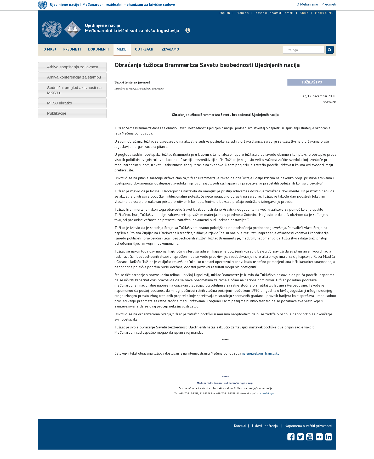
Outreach (144, 49)
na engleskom (252, 353)
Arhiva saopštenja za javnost (72, 67)
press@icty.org (267, 393)
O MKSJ (49, 49)
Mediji (122, 49)
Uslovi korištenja (265, 425)
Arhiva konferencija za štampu (74, 77)
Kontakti (240, 425)
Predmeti (72, 49)
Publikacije (56, 113)
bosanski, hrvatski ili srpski (274, 13)
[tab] (72, 67)
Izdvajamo (170, 49)
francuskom (273, 353)
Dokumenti (98, 49)
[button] (187, 30)
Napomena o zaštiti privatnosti (308, 425)
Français (243, 13)
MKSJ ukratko (59, 103)
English (224, 13)
